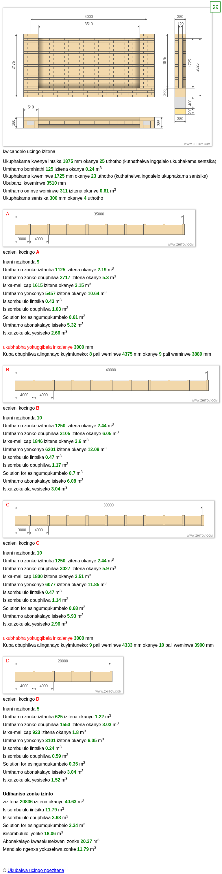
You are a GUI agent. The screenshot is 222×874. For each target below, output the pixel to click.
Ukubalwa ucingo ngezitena (36, 870)
